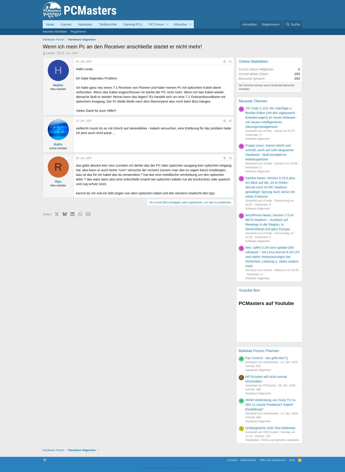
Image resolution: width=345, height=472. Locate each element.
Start (292, 460)
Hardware (85, 24)
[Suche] (292, 24)
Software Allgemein (257, 138)
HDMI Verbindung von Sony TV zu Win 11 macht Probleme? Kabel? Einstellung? (270, 404)
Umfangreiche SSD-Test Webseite (270, 428)
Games (66, 24)
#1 (230, 61)
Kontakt (232, 460)
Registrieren (78, 31)
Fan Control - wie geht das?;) (266, 358)
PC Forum (156, 24)
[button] (167, 24)
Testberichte (108, 24)
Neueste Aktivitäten (55, 31)
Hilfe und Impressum (272, 460)
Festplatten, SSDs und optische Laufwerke (272, 440)
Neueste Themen (253, 101)
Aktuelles (180, 24)
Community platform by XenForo (172, 468)
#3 (230, 158)
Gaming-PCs (132, 24)
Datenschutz (248, 460)
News (50, 24)
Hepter (50, 53)
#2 (230, 120)
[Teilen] (224, 61)
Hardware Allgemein (258, 370)
